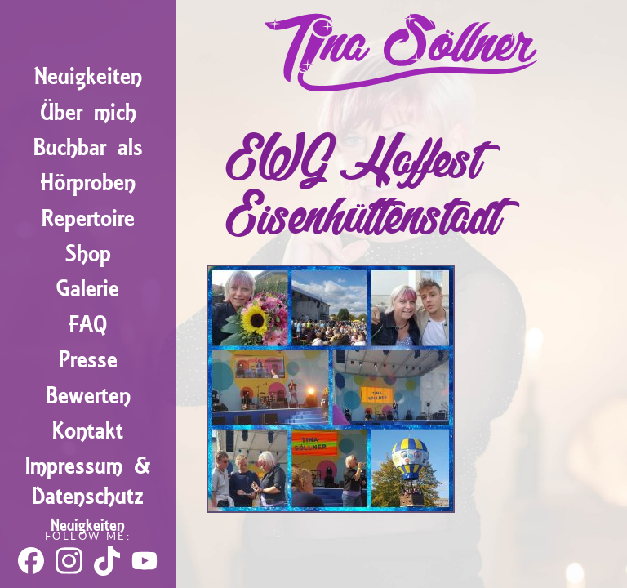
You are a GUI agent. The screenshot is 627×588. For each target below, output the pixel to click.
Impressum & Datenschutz (88, 481)
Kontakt (87, 431)
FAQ (88, 325)
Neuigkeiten (88, 76)
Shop (88, 253)
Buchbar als (88, 147)
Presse (88, 360)
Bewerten (88, 396)
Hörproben (88, 182)
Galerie (87, 289)
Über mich (88, 112)
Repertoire (88, 218)
